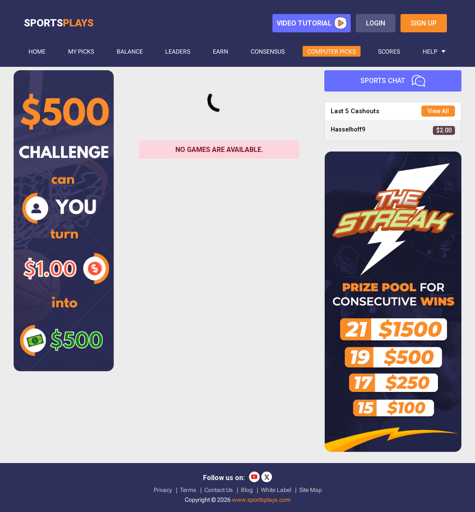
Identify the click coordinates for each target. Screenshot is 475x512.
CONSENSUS (268, 51)
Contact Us (218, 489)
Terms (188, 489)
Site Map (310, 489)
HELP (430, 51)
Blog (247, 489)
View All (438, 111)
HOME (37, 51)
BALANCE (130, 51)
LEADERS (177, 51)
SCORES (389, 51)
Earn (220, 51)
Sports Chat (393, 81)
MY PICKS (81, 51)
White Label (276, 489)
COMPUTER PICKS (331, 51)
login (375, 23)
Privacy (163, 489)
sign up (424, 23)
